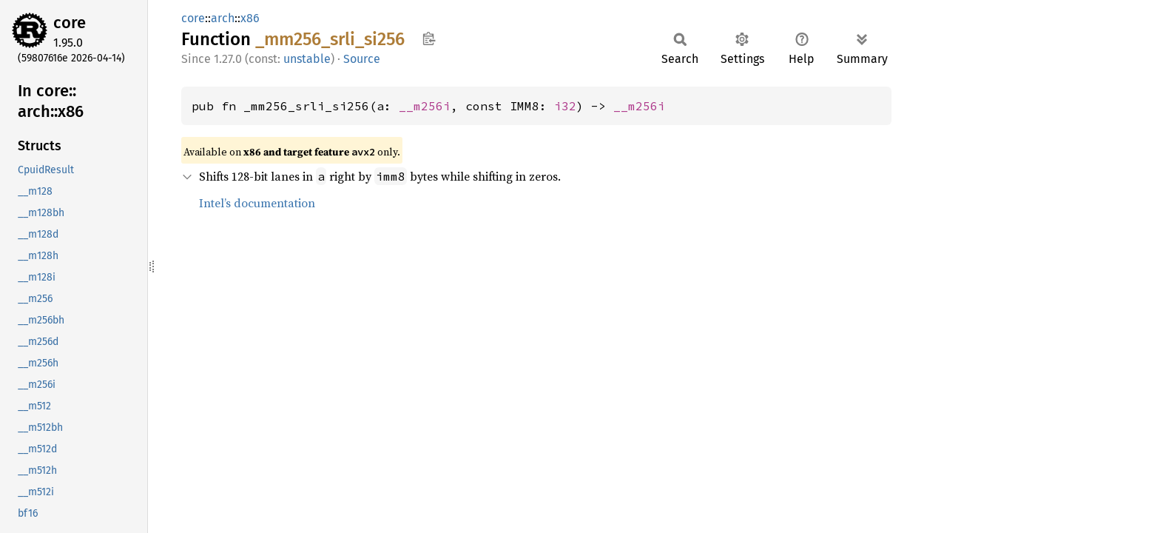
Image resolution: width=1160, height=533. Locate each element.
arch (223, 18)
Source (361, 59)
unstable (307, 59)
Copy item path (429, 38)
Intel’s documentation (257, 203)
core (69, 23)
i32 (565, 105)
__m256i (425, 105)
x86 (250, 18)
